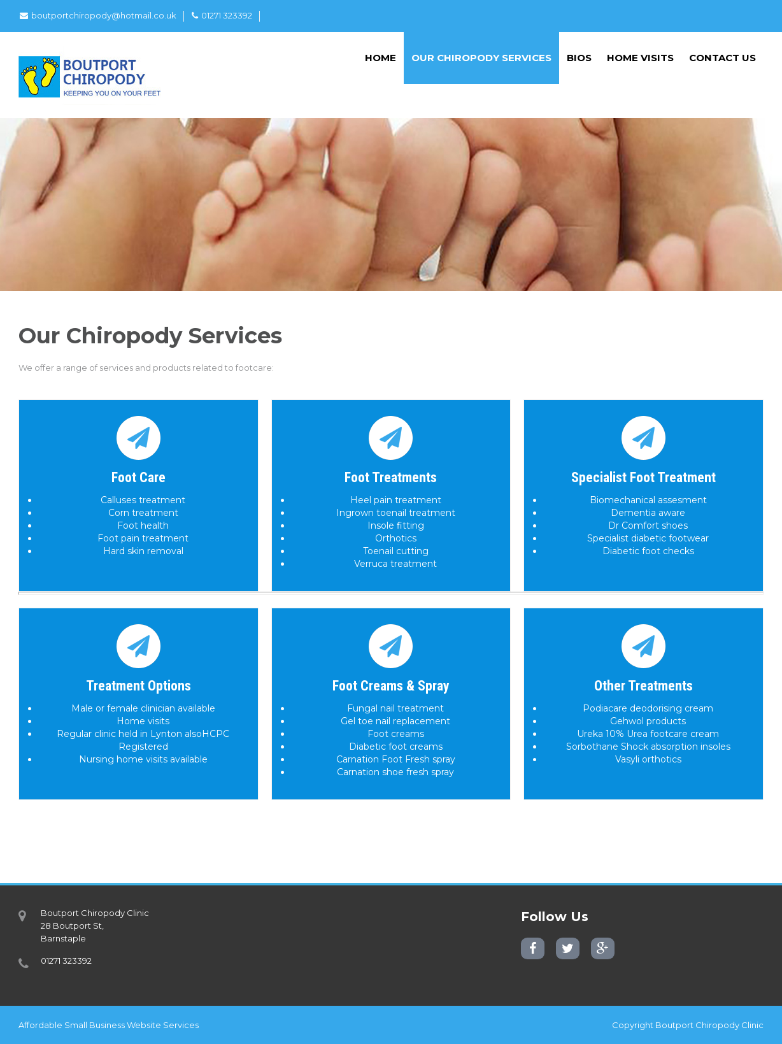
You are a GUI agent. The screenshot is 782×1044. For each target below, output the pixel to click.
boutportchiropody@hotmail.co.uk (98, 15)
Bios (579, 58)
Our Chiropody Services (481, 58)
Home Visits (640, 58)
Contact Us (722, 58)
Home (380, 58)
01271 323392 (222, 15)
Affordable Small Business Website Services (108, 1025)
